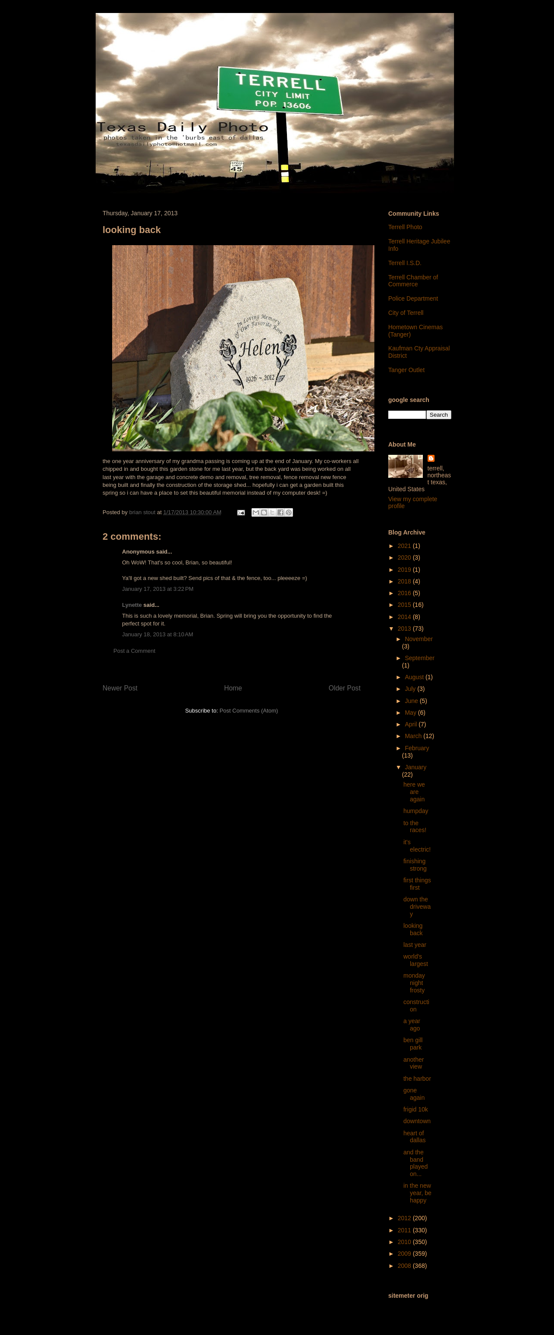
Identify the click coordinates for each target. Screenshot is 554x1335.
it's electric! (417, 846)
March (414, 735)
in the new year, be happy (417, 1193)
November (419, 638)
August (415, 677)
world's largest (415, 960)
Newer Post (120, 688)
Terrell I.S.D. (405, 262)
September (419, 658)
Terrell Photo (405, 227)
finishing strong (415, 865)
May (411, 712)
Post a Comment (134, 651)
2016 (405, 593)
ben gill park (412, 1044)
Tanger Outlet (406, 369)
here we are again (414, 792)
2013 (405, 628)
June (412, 700)
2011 (405, 1230)
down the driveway (417, 906)
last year (414, 944)
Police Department (413, 298)
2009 (405, 1253)
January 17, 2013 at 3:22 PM (157, 589)
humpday (415, 810)
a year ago (411, 1024)
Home (233, 688)
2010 (405, 1241)
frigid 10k (415, 1109)
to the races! (414, 827)
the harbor (417, 1078)
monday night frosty (414, 983)
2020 (405, 557)
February (417, 748)
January (415, 767)
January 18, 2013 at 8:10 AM (157, 634)
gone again (414, 1094)
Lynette (132, 605)
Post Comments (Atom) (248, 710)
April (412, 724)
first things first (417, 884)
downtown (417, 1121)
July (411, 688)
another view (413, 1063)
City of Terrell (405, 312)
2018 (405, 581)
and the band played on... (415, 1163)
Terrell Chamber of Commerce (413, 281)
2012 (405, 1218)
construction (416, 1005)
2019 (405, 569)
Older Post (345, 688)
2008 (405, 1265)
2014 (405, 616)
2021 (405, 545)
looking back (413, 929)
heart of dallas (414, 1137)
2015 (405, 604)
